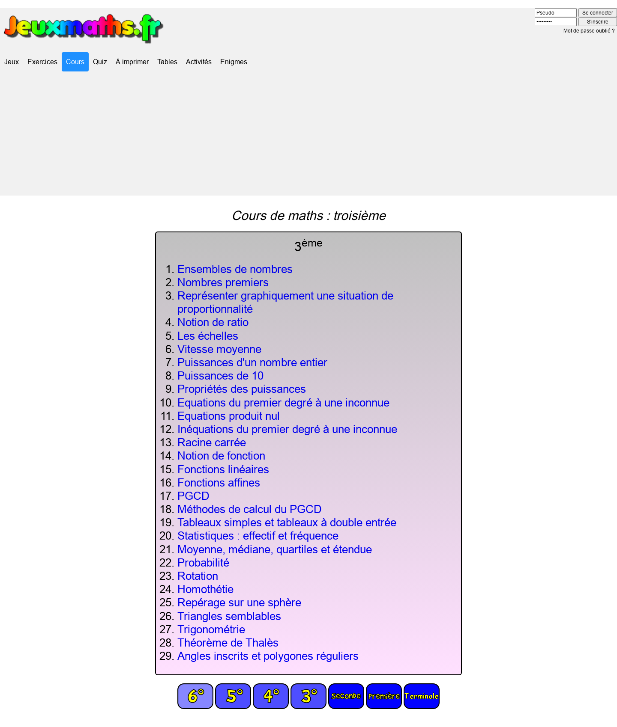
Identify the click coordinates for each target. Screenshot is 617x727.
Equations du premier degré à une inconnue (283, 402)
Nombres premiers (223, 282)
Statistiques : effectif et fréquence (257, 535)
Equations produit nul (228, 415)
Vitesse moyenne (219, 349)
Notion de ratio (213, 322)
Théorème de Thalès (228, 642)
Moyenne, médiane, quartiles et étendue (274, 549)
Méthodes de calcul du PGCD (249, 509)
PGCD (193, 495)
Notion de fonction (221, 455)
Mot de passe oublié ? (589, 30)
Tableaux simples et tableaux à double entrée (286, 522)
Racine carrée (211, 442)
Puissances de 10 (220, 375)
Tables (167, 61)
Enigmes (233, 61)
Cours (75, 61)
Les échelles (207, 335)
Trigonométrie (211, 629)
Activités (199, 61)
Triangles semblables (229, 616)
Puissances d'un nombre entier (252, 362)
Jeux (11, 61)
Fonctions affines (218, 482)
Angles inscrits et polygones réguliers (268, 655)
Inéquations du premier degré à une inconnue (287, 429)
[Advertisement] (308, 136)
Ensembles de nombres (235, 269)
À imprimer (132, 61)
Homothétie (205, 589)
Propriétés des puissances (241, 388)
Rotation (197, 575)
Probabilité (203, 562)
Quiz (100, 61)
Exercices (42, 61)
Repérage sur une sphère (239, 602)
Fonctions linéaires (223, 469)
